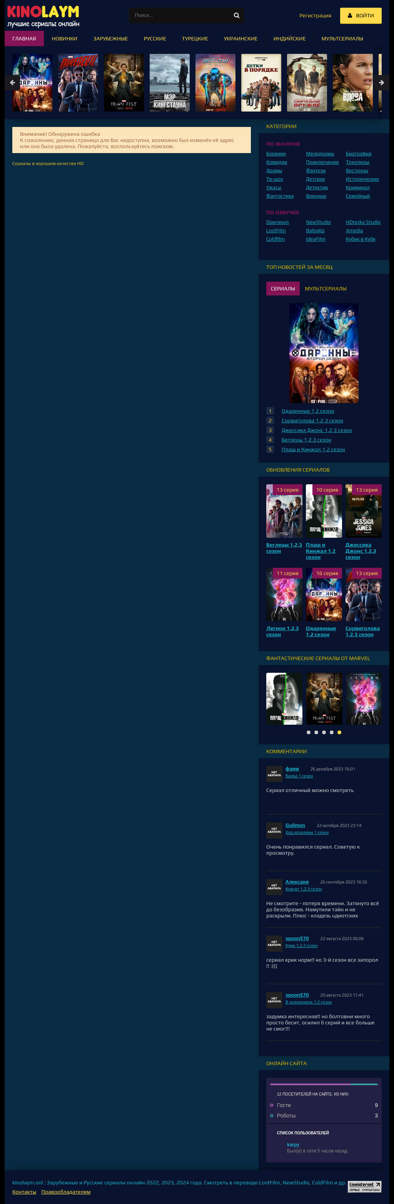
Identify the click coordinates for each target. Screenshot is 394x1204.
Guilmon (295, 825)
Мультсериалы (342, 38)
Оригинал (277, 222)
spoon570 (297, 938)
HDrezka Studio (363, 222)
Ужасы (273, 187)
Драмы (274, 170)
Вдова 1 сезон (299, 776)
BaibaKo (315, 230)
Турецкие (195, 38)
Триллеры (357, 162)
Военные (316, 196)
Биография (359, 154)
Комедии (276, 162)
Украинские (241, 38)
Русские (155, 38)
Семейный (358, 196)
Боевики (276, 154)
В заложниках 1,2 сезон (308, 1002)
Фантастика (280, 196)
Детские (315, 179)
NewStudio (318, 222)
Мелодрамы (320, 154)
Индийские (290, 38)
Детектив (317, 187)
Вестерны (357, 170)
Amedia (354, 230)
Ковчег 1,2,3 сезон (303, 889)
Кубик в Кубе (361, 239)
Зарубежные (110, 38)
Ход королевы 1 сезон (307, 832)
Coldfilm (275, 239)
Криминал (358, 187)
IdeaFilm (316, 239)
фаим (292, 769)
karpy (293, 1144)
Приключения (322, 162)
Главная (24, 38)
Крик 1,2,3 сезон (301, 945)
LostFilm (276, 230)
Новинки (65, 38)
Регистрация (315, 15)
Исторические (362, 179)
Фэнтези (316, 170)
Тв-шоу (274, 179)
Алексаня (297, 882)
